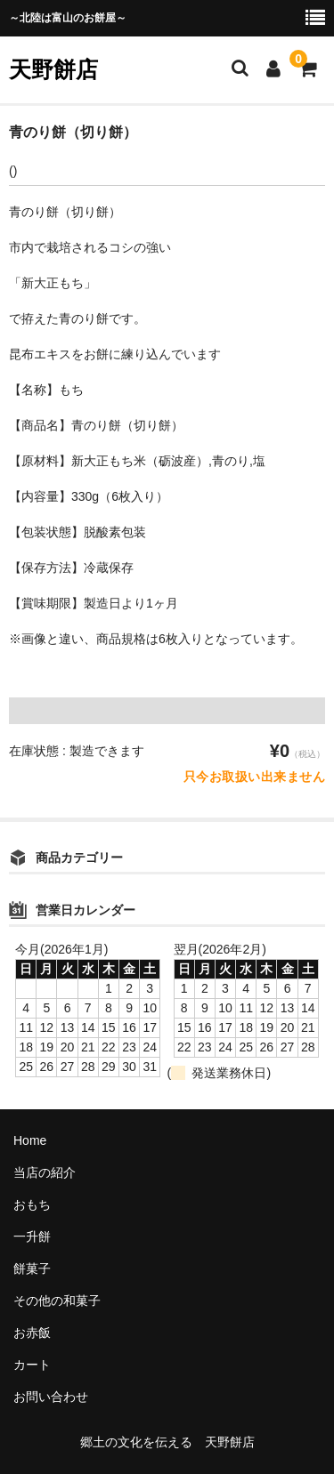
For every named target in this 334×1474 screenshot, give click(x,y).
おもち (32, 1204)
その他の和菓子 (57, 1300)
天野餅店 (53, 69)
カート (32, 1364)
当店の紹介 (44, 1172)
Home (29, 1140)
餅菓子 (32, 1268)
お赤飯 (32, 1332)
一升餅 (32, 1236)
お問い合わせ (50, 1396)
